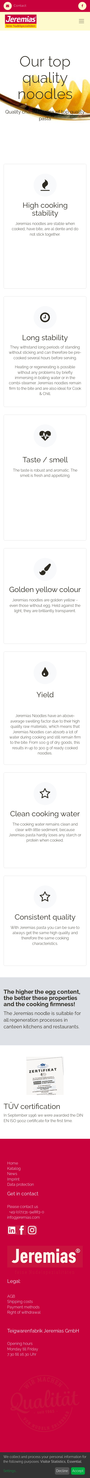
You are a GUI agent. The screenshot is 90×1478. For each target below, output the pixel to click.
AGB (11, 1296)
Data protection (20, 1184)
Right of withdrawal (24, 1312)
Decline (62, 1471)
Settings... (10, 1471)
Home (12, 1163)
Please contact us (22, 1206)
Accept (78, 1471)
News (12, 1173)
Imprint (13, 1179)
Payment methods (23, 1307)
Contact (15, 5)
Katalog (14, 1168)
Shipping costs (20, 1301)
